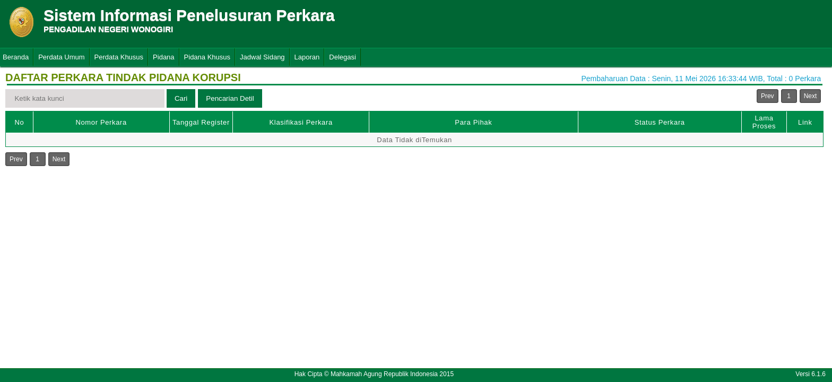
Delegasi (342, 57)
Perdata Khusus (119, 57)
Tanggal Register (201, 122)
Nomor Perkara (101, 122)
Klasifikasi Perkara (301, 122)
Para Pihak (473, 122)
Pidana (163, 57)
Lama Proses (764, 122)
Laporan (307, 57)
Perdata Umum (61, 57)
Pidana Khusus (207, 57)
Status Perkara (660, 122)
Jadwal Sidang (262, 57)
